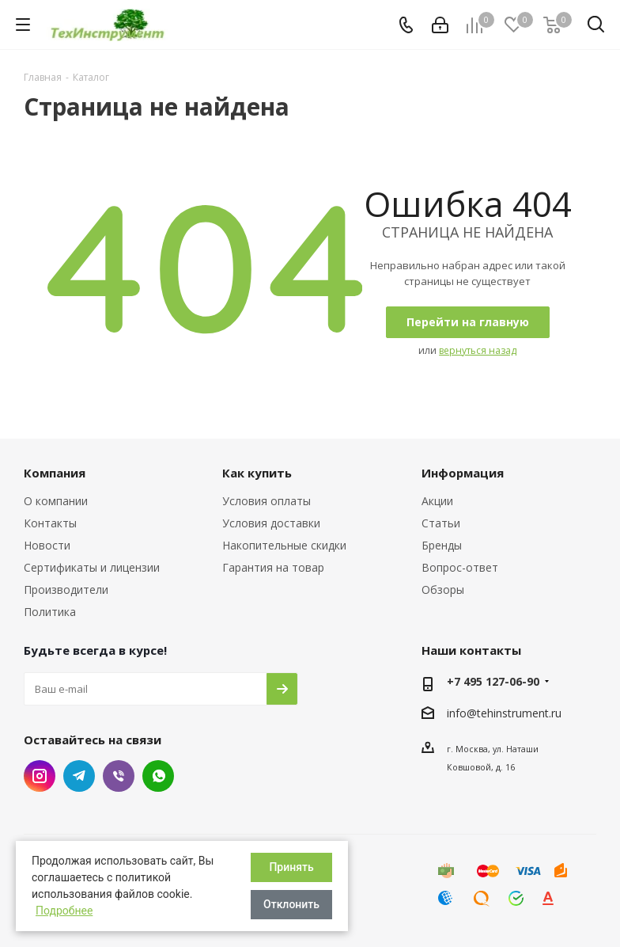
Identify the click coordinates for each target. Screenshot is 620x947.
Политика (50, 611)
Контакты (50, 523)
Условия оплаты (266, 500)
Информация (463, 473)
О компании (56, 500)
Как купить (257, 473)
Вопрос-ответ (460, 567)
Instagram (39, 776)
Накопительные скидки (284, 545)
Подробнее (64, 910)
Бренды (442, 545)
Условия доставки (271, 523)
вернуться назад (477, 350)
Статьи (441, 523)
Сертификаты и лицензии (92, 567)
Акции (437, 500)
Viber (118, 776)
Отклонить (291, 904)
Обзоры (443, 589)
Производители (66, 589)
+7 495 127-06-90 (493, 681)
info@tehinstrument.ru (504, 713)
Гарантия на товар (273, 567)
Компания (54, 473)
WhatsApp (158, 776)
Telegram (79, 776)
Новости (47, 545)
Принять (291, 867)
